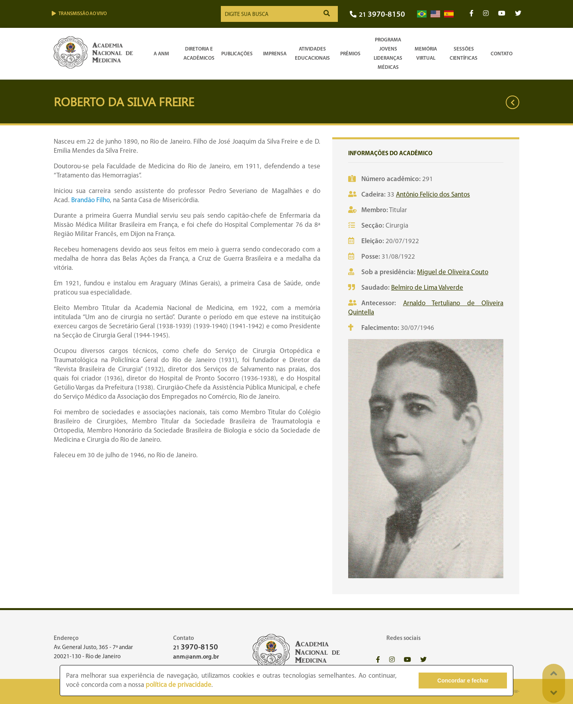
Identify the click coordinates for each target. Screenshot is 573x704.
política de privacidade (178, 685)
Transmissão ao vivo (79, 13)
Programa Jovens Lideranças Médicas (388, 53)
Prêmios (350, 54)
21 (377, 15)
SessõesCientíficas (463, 54)
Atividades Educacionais (312, 54)
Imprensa (274, 54)
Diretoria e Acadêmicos (198, 54)
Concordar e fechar (462, 680)
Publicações (237, 54)
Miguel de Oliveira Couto (452, 272)
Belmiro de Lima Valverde (427, 288)
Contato (502, 54)
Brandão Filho (90, 200)
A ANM (161, 54)
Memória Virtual (426, 54)
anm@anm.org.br (196, 657)
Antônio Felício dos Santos (433, 194)
